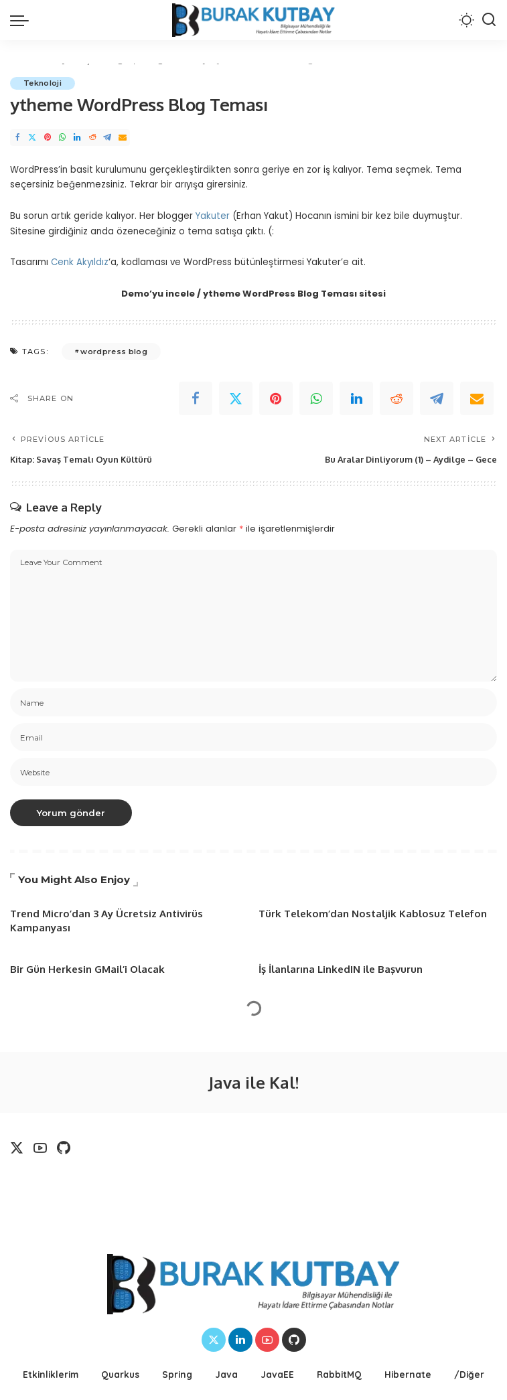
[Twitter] (32, 137)
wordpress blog (113, 351)
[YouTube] (40, 1148)
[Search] (489, 20)
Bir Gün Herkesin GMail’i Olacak (87, 969)
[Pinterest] (47, 137)
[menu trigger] (22, 20)
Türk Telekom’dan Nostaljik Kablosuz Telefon (373, 913)
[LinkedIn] (77, 137)
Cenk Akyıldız (79, 262)
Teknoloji (42, 83)
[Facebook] (17, 137)
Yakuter (213, 216)
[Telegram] (107, 137)
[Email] (122, 137)
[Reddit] (92, 137)
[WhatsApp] (62, 137)
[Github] (63, 1148)
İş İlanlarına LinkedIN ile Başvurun (341, 969)
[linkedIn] (356, 398)
